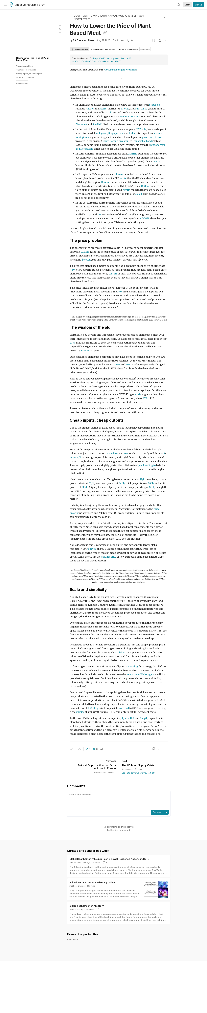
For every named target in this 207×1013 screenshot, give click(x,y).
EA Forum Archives (83, 40)
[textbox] (118, 800)
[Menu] (5, 4)
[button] (88, 749)
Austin (72, 909)
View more (72, 939)
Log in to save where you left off (138, 773)
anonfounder (75, 862)
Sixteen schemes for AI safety (86, 905)
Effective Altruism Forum (27, 5)
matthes (73, 886)
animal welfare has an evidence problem (92, 882)
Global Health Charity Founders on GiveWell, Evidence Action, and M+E (109, 858)
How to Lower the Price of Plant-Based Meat (33, 59)
